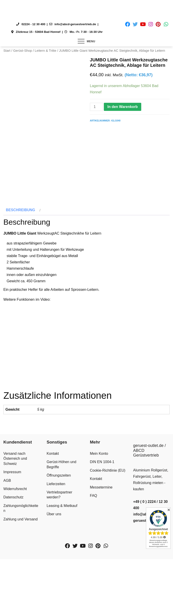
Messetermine (101, 533)
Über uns (54, 560)
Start (6, 50)
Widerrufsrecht (15, 535)
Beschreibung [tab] (20, 256)
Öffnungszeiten (59, 521)
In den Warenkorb (122, 107)
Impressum (12, 518)
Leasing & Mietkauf (62, 551)
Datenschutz (13, 543)
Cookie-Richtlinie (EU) (107, 516)
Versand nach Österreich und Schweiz (15, 504)
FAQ (93, 541)
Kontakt (53, 499)
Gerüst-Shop (22, 50)
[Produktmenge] (96, 107)
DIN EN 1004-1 (102, 508)
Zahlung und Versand (20, 565)
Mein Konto (99, 499)
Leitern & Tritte (45, 50)
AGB (7, 526)
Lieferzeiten (56, 529)
